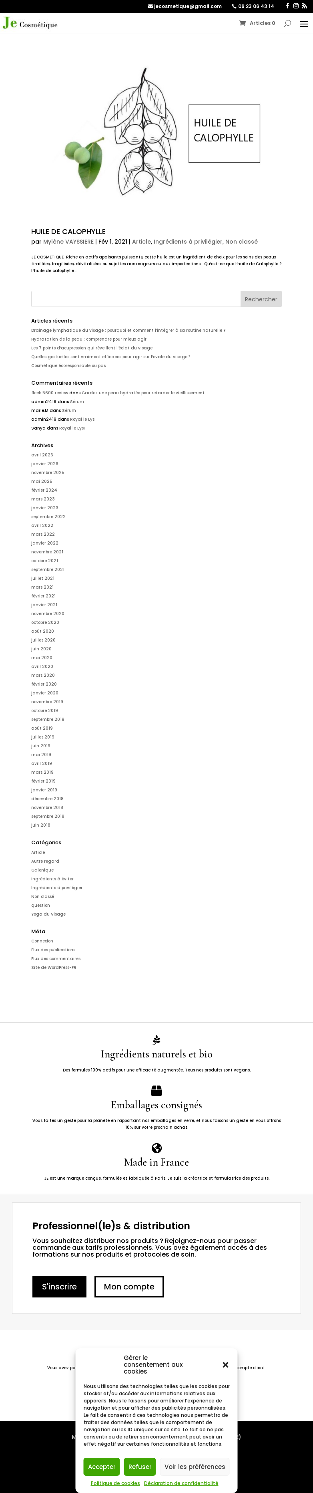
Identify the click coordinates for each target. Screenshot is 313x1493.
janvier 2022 (44, 543)
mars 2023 (43, 499)
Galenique (42, 870)
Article (141, 242)
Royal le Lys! (83, 419)
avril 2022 (42, 526)
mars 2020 (43, 675)
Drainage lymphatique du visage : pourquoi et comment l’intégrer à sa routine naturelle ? (128, 330)
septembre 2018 (47, 816)
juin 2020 (41, 649)
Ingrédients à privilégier (188, 242)
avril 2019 (41, 764)
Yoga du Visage (48, 914)
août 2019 (42, 728)
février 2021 (43, 596)
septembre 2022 (48, 517)
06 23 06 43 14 (256, 6)
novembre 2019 (47, 702)
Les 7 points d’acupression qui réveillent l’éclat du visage (91, 348)
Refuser (140, 1467)
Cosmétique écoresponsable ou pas (68, 366)
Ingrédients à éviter (52, 879)
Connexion (42, 941)
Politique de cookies (115, 1483)
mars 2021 (42, 587)
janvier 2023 (44, 508)
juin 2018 (40, 825)
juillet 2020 (43, 640)
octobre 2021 (44, 561)
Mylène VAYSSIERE (68, 242)
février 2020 (44, 684)
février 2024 (44, 490)
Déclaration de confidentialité (181, 1483)
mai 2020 (41, 658)
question (40, 905)
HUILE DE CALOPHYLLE (68, 231)
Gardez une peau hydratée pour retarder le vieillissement (143, 393)
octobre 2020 (45, 622)
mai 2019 (41, 755)
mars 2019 (42, 772)
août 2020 (42, 631)
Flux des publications (53, 950)
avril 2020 (42, 667)
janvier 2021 (44, 605)
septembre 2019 (47, 719)
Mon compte (129, 1286)
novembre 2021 (47, 552)
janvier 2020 (44, 693)
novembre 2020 (47, 614)
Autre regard (45, 861)
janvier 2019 (44, 790)
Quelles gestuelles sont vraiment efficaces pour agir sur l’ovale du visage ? (110, 357)
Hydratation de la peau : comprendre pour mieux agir (88, 339)
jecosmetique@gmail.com (188, 6)
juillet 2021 (42, 578)
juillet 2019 (42, 737)
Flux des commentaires (55, 959)
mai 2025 (41, 481)
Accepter (102, 1467)
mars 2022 (43, 534)
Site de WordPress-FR (53, 967)
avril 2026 (42, 455)
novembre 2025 (47, 473)
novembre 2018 (47, 808)
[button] (226, 1365)
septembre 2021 (47, 570)
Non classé (241, 242)
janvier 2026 (44, 464)
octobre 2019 (44, 711)
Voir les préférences (195, 1467)
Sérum (77, 402)
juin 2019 (40, 746)
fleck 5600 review (49, 393)
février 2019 (43, 781)
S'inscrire (59, 1286)
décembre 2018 (47, 799)
